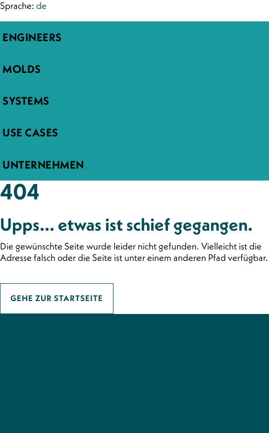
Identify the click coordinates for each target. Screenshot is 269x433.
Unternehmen (43, 165)
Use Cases (30, 132)
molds (21, 69)
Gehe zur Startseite (56, 298)
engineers (32, 37)
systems (26, 101)
